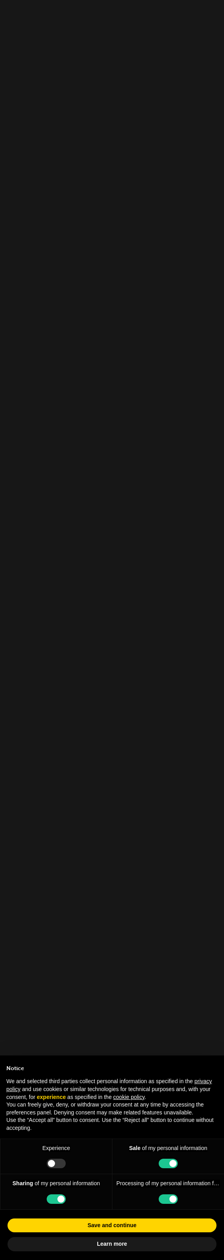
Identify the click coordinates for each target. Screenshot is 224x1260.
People (25, 57)
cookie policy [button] (128, 1097)
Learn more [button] (112, 1244)
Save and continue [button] (112, 1225)
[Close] (210, 9)
